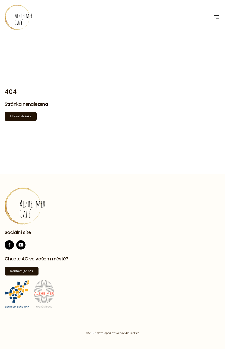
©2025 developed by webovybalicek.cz (112, 333)
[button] (216, 17)
